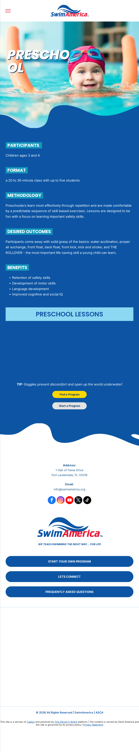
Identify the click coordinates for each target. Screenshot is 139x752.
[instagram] (61, 500)
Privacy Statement (93, 724)
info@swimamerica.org (69, 489)
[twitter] (78, 500)
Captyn (31, 721)
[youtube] (69, 500)
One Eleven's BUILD (66, 721)
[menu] (8, 11)
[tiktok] (87, 500)
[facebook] (52, 500)
